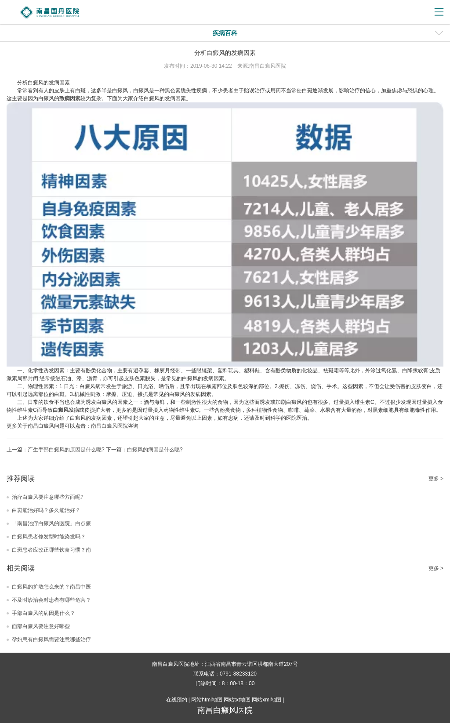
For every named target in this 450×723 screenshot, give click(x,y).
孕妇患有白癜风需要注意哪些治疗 (51, 639)
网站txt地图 (237, 700)
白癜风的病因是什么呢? (155, 450)
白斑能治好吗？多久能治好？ (46, 510)
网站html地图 (206, 700)
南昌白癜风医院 (109, 426)
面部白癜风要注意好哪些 (41, 626)
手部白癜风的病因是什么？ (43, 613)
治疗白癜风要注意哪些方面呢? (47, 497)
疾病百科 (225, 32)
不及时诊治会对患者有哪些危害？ (51, 600)
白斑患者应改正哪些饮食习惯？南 (51, 550)
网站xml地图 (266, 700)
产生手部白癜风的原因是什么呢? (66, 450)
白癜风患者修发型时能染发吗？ (49, 537)
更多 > (435, 479)
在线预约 (176, 700)
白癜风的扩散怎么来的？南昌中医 (51, 587)
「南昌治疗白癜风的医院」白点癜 (51, 523)
